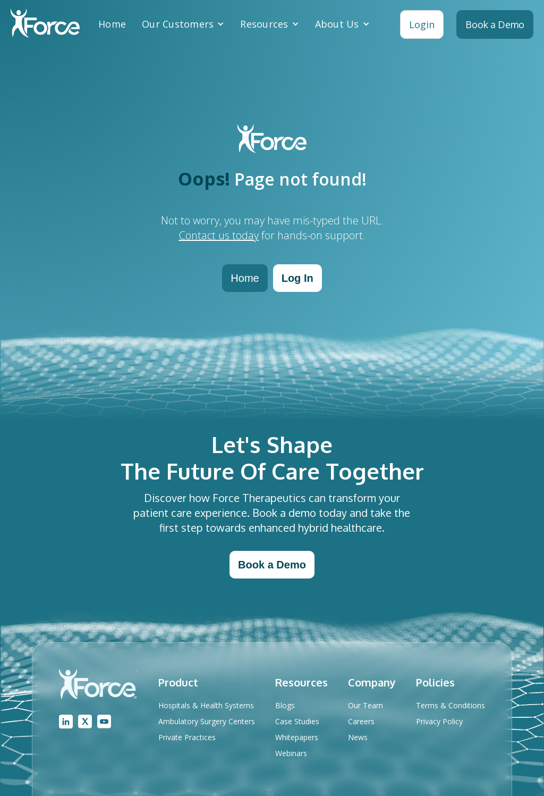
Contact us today (219, 235)
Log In (297, 278)
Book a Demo (272, 565)
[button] (183, 24)
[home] (45, 24)
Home (112, 24)
